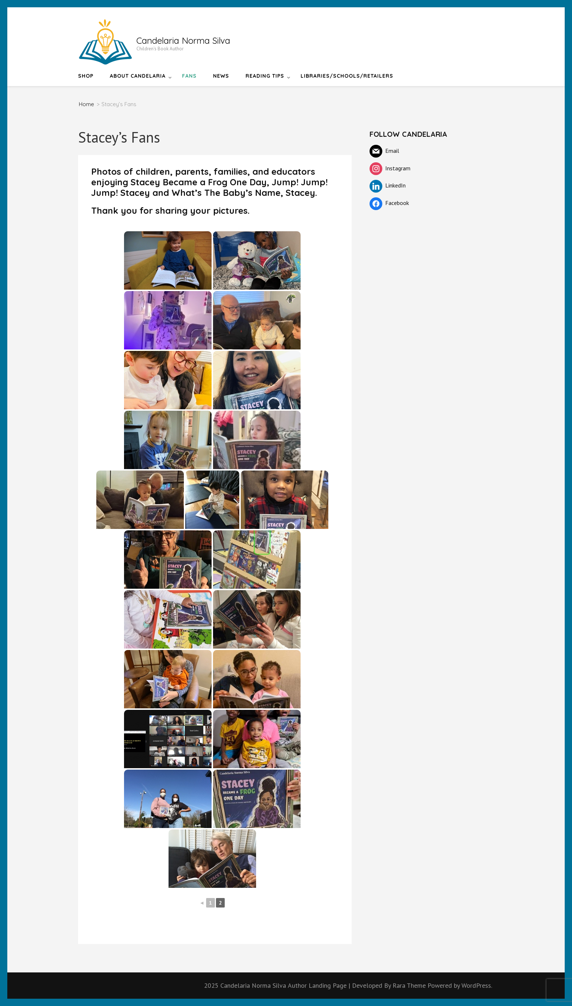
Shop (85, 76)
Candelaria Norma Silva (183, 40)
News (221, 76)
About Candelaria (138, 76)
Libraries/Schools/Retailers (347, 76)
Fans (189, 76)
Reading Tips (265, 76)
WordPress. (476, 985)
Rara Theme (410, 985)
